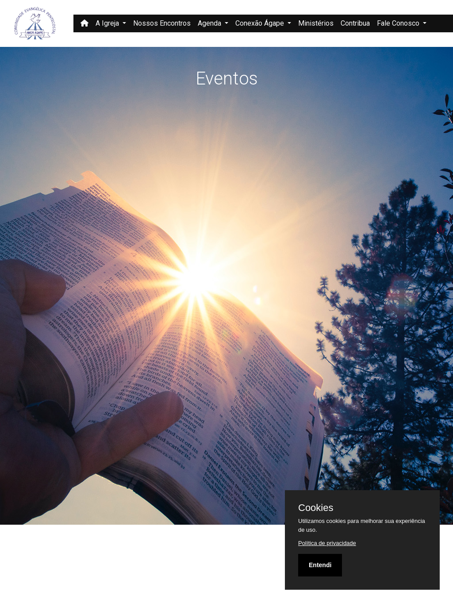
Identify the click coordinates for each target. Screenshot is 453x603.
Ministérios (316, 23)
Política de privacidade (327, 543)
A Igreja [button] (108, 23)
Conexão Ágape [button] (260, 23)
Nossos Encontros (162, 23)
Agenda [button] (210, 23)
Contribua (355, 23)
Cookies (315, 507)
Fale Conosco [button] (399, 23)
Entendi (320, 564)
